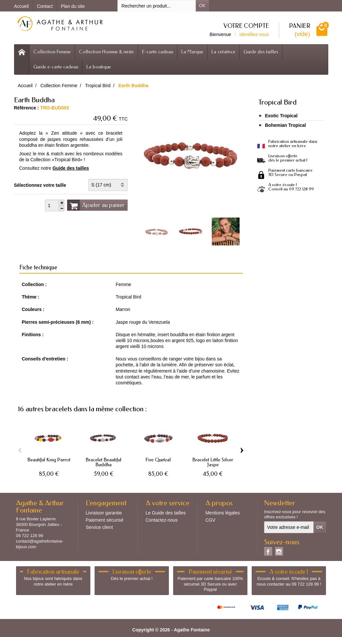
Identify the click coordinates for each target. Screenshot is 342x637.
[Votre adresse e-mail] (289, 527)
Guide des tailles (260, 52)
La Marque (192, 52)
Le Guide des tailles (166, 512)
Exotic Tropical (281, 115)
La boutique (98, 67)
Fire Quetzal (158, 460)
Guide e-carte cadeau (55, 67)
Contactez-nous (162, 520)
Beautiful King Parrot (48, 460)
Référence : (26, 107)
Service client (99, 527)
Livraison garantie (104, 512)
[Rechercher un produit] (156, 5)
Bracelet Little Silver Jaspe (212, 462)
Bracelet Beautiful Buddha (103, 462)
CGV (210, 520)
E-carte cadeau (157, 52)
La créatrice (223, 52)
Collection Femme (52, 52)
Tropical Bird (277, 102)
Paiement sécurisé (104, 520)
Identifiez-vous (254, 34)
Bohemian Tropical (285, 125)
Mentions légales (223, 512)
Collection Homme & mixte (106, 52)
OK (202, 5)
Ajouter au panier (96, 205)
